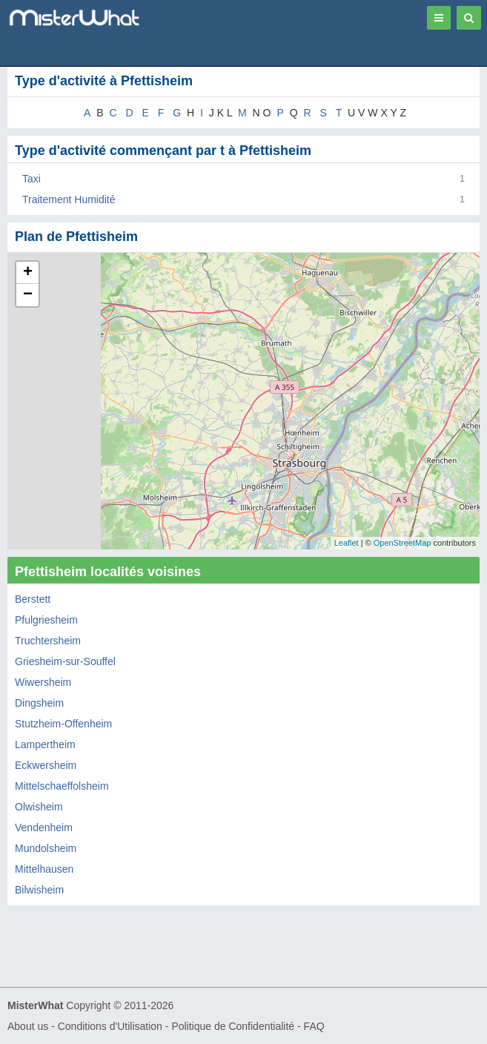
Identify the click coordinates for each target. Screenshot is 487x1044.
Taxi (31, 179)
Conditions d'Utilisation (110, 1026)
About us (27, 1026)
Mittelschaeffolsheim (62, 786)
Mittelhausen (44, 869)
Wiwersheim (43, 682)
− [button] (28, 295)
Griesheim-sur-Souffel (65, 661)
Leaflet (346, 542)
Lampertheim (45, 744)
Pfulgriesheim (46, 620)
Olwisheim (39, 807)
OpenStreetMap (402, 542)
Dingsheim (39, 703)
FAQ (314, 1026)
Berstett (32, 599)
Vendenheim (44, 827)
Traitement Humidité (69, 199)
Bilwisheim (39, 890)
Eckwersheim (45, 765)
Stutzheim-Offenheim (63, 724)
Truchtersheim (48, 641)
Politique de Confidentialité (232, 1026)
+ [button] (28, 273)
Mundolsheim (45, 848)
